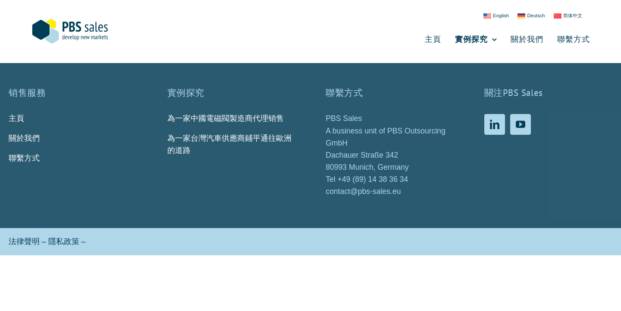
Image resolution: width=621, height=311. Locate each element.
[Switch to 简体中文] (567, 16)
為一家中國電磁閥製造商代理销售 (225, 118)
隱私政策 (63, 241)
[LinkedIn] (494, 124)
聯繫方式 (24, 158)
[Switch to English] (496, 16)
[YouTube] (520, 124)
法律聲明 (24, 241)
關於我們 (24, 138)
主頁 (16, 118)
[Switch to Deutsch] (531, 16)
